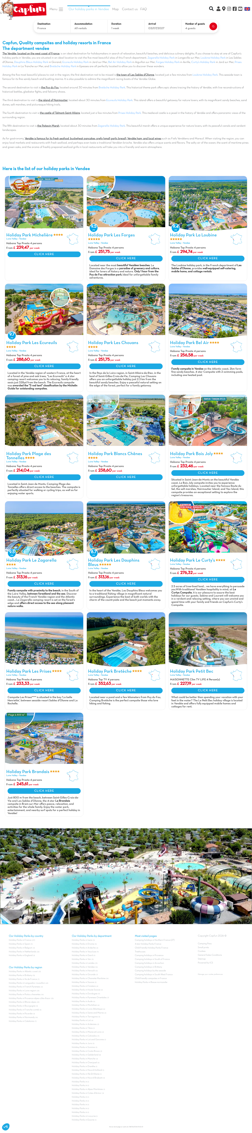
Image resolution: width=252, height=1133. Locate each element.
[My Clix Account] (218, 9)
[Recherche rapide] (211, 9)
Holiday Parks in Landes (83, 963)
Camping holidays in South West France (154, 975)
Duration (116, 24)
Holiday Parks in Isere (82, 940)
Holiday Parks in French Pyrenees (24, 987)
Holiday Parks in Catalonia (21, 1021)
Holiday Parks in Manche (83, 1059)
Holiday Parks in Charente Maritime (88, 978)
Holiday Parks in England (20, 955)
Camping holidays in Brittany (148, 967)
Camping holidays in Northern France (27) (155, 940)
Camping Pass (205, 944)
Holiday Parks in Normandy (22, 1017)
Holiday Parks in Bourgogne (22, 1006)
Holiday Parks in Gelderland (85, 1055)
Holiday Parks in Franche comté (24, 1010)
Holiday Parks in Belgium (20, 948)
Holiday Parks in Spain (19, 944)
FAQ (143, 9)
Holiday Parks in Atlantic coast (23, 971)
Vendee (22, 239)
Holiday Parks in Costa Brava (86, 1051)
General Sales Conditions (210, 955)
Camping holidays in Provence (149, 955)
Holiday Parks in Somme (83, 1047)
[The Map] (223, 9)
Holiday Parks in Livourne (84, 1116)
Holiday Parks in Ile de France (23, 979)
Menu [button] (56, 9)
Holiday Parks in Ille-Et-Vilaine (85, 1074)
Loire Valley (12, 239)
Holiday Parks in (80, 1082)
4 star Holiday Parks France (148, 944)
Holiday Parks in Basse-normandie (151, 982)
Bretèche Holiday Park (63, 66)
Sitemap (202, 959)
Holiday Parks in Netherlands (22, 952)
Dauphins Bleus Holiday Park (31, 62)
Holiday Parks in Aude (82, 1001)
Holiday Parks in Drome (83, 944)
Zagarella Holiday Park (161, 58)
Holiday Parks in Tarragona (85, 1017)
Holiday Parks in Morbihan (84, 1005)
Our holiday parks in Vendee (89, 9)
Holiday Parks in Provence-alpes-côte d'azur (29, 998)
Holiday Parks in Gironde (83, 975)
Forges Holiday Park (167, 62)
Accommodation (83, 24)
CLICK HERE (44, 254)
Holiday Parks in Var (81, 959)
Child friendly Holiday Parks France (151, 948)
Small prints (203, 947)
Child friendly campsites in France (151, 978)
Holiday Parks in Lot (81, 1020)
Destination (43, 24)
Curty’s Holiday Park (203, 62)
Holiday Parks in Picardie (20, 1014)
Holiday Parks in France (20, 940)
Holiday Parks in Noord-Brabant (87, 1078)
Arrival (152, 24)
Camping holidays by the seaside (150, 971)
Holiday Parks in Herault (83, 971)
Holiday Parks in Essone (83, 1120)
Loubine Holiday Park (213, 58)
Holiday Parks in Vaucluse (84, 952)
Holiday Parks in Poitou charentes (24, 994)
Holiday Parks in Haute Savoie (86, 990)
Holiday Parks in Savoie (83, 982)
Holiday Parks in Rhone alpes (22, 1002)
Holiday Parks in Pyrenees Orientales (89, 998)
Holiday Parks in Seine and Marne (88, 1013)
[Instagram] (229, 9)
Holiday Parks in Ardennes (84, 1024)
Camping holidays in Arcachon (149, 963)
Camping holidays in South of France (152, 959)
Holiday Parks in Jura (82, 1043)
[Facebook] (235, 9)
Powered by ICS (205, 963)
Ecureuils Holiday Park (75, 62)
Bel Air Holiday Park (120, 62)
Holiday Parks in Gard (82, 955)
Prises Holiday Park (129, 113)
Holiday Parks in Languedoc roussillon (27, 983)
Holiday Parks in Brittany (20, 975)
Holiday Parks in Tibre (82, 1028)
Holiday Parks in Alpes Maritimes (87, 1089)
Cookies (202, 951)
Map (115, 9)
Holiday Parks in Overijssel (84, 1063)
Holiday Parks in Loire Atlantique (87, 1009)
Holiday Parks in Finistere (84, 986)
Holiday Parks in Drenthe (83, 1066)
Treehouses (140, 952)
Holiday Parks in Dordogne (84, 994)
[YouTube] (240, 9)
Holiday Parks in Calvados (84, 1036)
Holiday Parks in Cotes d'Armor (86, 1093)
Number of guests (195, 24)
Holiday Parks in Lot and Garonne (88, 1040)
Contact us (130, 9)
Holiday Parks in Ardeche (84, 948)
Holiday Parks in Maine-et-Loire (86, 1032)
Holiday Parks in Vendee (83, 967)
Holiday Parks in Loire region (22, 991)
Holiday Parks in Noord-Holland (87, 1070)
